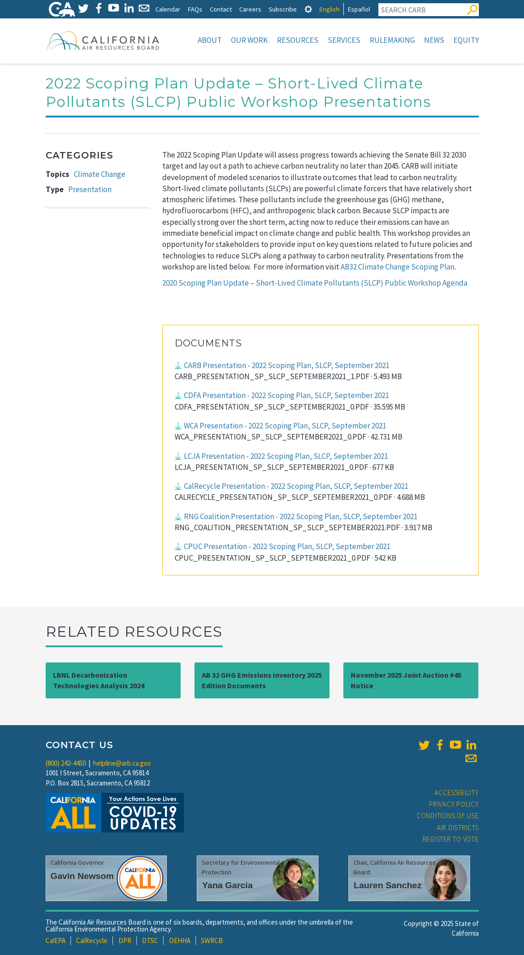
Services (344, 40)
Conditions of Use (448, 815)
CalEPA (55, 940)
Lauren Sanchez (387, 885)
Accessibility (457, 792)
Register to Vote (451, 839)
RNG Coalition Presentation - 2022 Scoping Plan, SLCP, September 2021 (301, 516)
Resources (297, 40)
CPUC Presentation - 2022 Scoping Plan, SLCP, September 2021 (287, 546)
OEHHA (179, 940)
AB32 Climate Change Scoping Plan (397, 267)
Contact (221, 9)
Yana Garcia (227, 885)
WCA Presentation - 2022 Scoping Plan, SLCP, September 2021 (285, 426)
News (434, 40)
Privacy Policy (454, 804)
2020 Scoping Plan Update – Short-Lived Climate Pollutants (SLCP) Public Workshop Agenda (314, 283)
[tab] (308, 9)
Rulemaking (392, 40)
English (329, 9)
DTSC (150, 940)
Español (358, 9)
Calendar (167, 9)
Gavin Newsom (82, 876)
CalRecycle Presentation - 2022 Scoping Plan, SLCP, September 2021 (296, 486)
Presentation (90, 189)
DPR (124, 940)
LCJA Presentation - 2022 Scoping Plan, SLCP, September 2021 (286, 456)
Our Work (249, 40)
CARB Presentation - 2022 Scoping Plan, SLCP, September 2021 (286, 365)
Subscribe (283, 9)
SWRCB (212, 940)
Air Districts (458, 827)
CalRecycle (91, 940)
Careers (250, 9)
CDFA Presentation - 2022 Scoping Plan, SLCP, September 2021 (286, 395)
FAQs (195, 9)
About (210, 40)
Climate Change (99, 174)
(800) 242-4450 (66, 763)
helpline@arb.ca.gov (122, 763)
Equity (466, 40)
